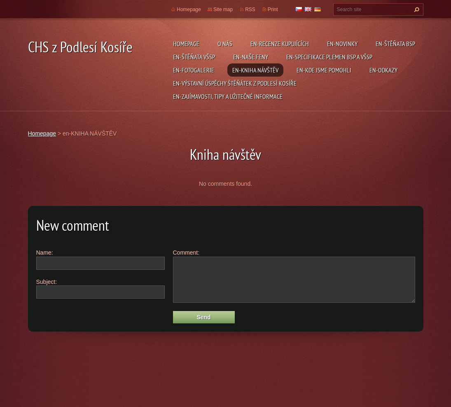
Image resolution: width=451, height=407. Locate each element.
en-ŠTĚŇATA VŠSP (194, 57)
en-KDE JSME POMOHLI (324, 70)
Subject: (46, 281)
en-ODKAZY (383, 70)
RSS (250, 9)
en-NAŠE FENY (250, 57)
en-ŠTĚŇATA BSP (395, 44)
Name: (44, 252)
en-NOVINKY (342, 44)
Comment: (186, 252)
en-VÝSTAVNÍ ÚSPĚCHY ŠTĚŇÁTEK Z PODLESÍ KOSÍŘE (235, 83)
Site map (223, 9)
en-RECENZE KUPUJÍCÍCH (279, 44)
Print (273, 9)
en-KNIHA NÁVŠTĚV (255, 70)
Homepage (186, 44)
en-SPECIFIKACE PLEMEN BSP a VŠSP (329, 57)
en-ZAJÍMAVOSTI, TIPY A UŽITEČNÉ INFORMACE (228, 96)
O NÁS (224, 44)
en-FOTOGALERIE (193, 70)
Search (415, 9)
